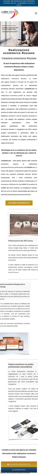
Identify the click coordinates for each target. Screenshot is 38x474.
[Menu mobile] (36, 13)
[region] (19, 34)
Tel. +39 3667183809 (20, 3)
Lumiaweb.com (29, 89)
